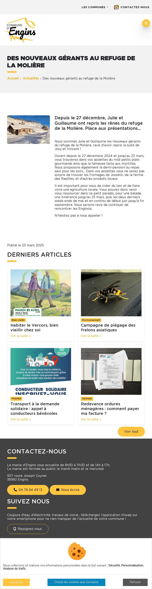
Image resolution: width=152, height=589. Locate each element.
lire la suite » (20, 336)
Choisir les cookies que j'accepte (76, 582)
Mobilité (16, 399)
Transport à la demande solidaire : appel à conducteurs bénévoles (34, 409)
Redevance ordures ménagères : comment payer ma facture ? (110, 409)
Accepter (16, 582)
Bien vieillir (18, 320)
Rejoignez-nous (28, 529)
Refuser (135, 582)
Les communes (94, 7)
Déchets (87, 399)
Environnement (91, 320)
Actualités (31, 78)
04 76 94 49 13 (28, 489)
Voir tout (131, 431)
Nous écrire (67, 489)
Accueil (13, 78)
